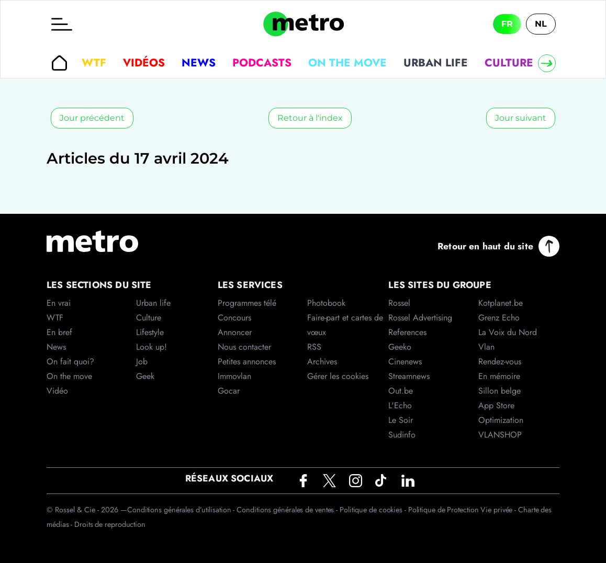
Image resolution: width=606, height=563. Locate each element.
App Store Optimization (500, 412)
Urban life (435, 63)
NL (541, 24)
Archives (322, 361)
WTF (94, 63)
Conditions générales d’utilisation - (182, 509)
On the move (347, 63)
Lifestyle (150, 332)
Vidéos (144, 63)
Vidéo (57, 391)
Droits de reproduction (109, 524)
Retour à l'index (310, 118)
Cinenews (405, 361)
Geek (145, 376)
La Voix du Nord (507, 332)
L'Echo (400, 405)
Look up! (151, 347)
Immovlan (234, 376)
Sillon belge (499, 391)
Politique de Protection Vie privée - (463, 509)
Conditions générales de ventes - (288, 509)
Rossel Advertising (420, 318)
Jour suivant (520, 118)
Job (142, 361)
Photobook (326, 303)
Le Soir (400, 420)
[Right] (547, 63)
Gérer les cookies (337, 376)
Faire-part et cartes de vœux (345, 325)
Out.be (400, 391)
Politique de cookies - (374, 509)
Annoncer (235, 332)
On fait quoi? (70, 361)
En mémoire (499, 376)
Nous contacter (244, 347)
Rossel (399, 303)
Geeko (399, 347)
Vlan (486, 347)
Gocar (229, 391)
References (407, 332)
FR (507, 24)
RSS (314, 347)
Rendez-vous (499, 361)
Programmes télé (247, 303)
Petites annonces (247, 361)
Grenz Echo (499, 318)
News (199, 63)
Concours (234, 318)
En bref (59, 332)
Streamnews (409, 376)
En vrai (59, 303)
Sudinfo (402, 435)
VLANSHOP (500, 435)
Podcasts (261, 63)
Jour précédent (92, 118)
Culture (509, 63)
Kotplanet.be (500, 303)
